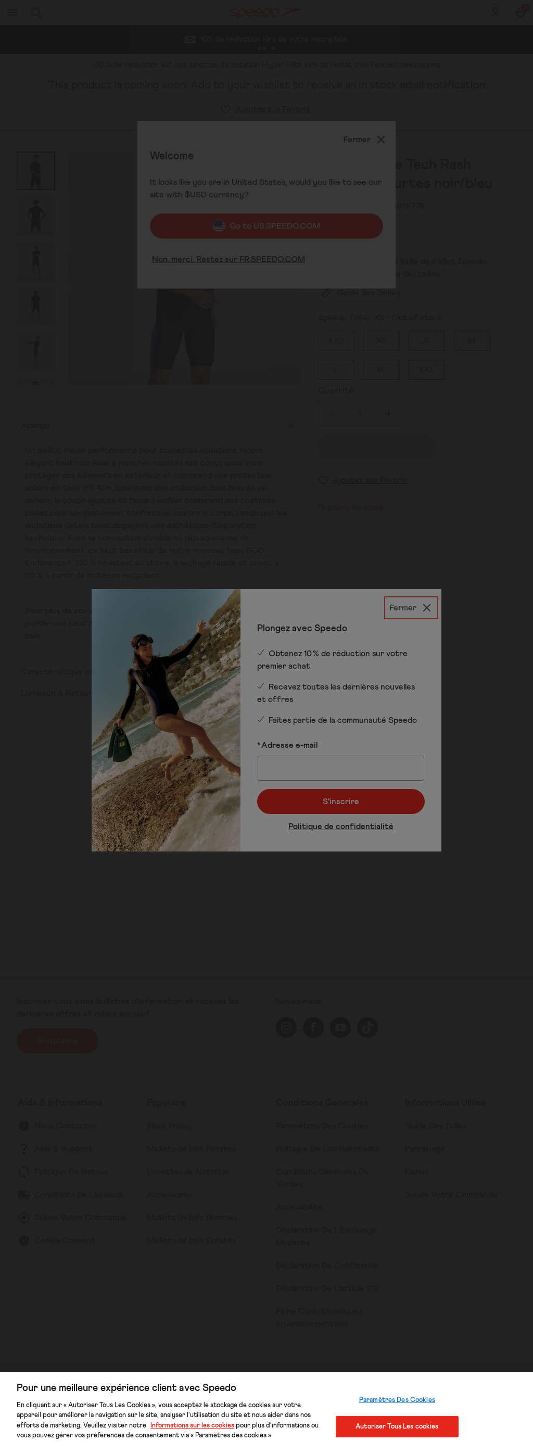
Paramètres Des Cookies (397, 1400)
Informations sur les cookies (192, 1425)
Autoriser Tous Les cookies (397, 1426)
